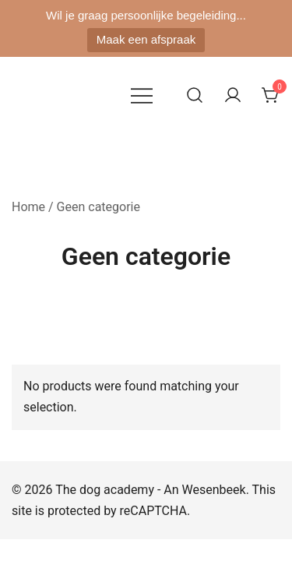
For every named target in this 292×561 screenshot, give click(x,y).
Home (28, 206)
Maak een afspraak (146, 39)
